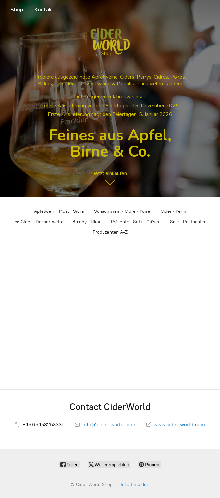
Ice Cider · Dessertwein (37, 221)
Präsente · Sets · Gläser (135, 221)
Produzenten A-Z (110, 232)
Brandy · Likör (86, 221)
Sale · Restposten (188, 221)
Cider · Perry (173, 211)
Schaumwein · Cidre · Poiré (122, 211)
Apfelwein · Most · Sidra (59, 211)
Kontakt (44, 9)
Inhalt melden (135, 484)
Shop (16, 9)
